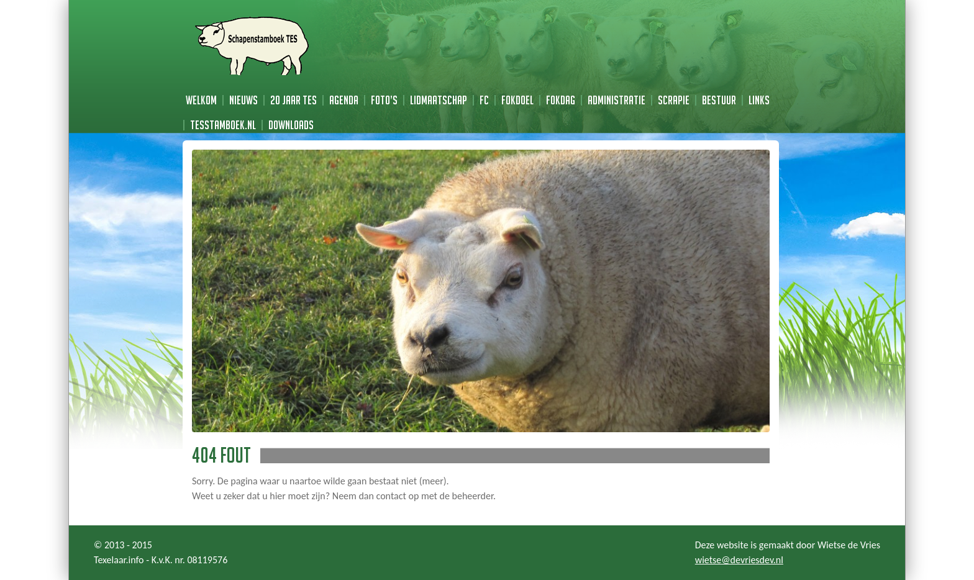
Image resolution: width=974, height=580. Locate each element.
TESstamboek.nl (223, 125)
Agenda (343, 100)
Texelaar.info (119, 560)
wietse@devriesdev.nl (739, 560)
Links (759, 100)
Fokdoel (517, 100)
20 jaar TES (293, 100)
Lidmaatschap (438, 100)
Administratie (616, 100)
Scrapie (674, 100)
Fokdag (560, 100)
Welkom (201, 100)
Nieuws (243, 100)
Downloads (291, 125)
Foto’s (384, 100)
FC (484, 100)
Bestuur (719, 100)
